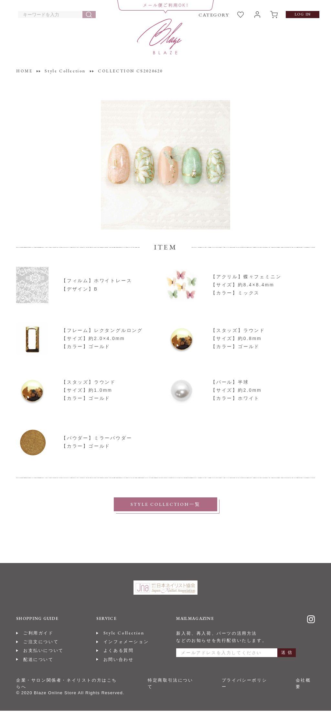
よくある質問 (118, 652)
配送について (38, 660)
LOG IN (302, 14)
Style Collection (123, 634)
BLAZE (159, 36)
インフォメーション (126, 643)
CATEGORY (213, 15)
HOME (24, 71)
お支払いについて (43, 652)
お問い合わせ (118, 660)
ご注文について (41, 643)
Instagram (311, 621)
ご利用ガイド (38, 634)
